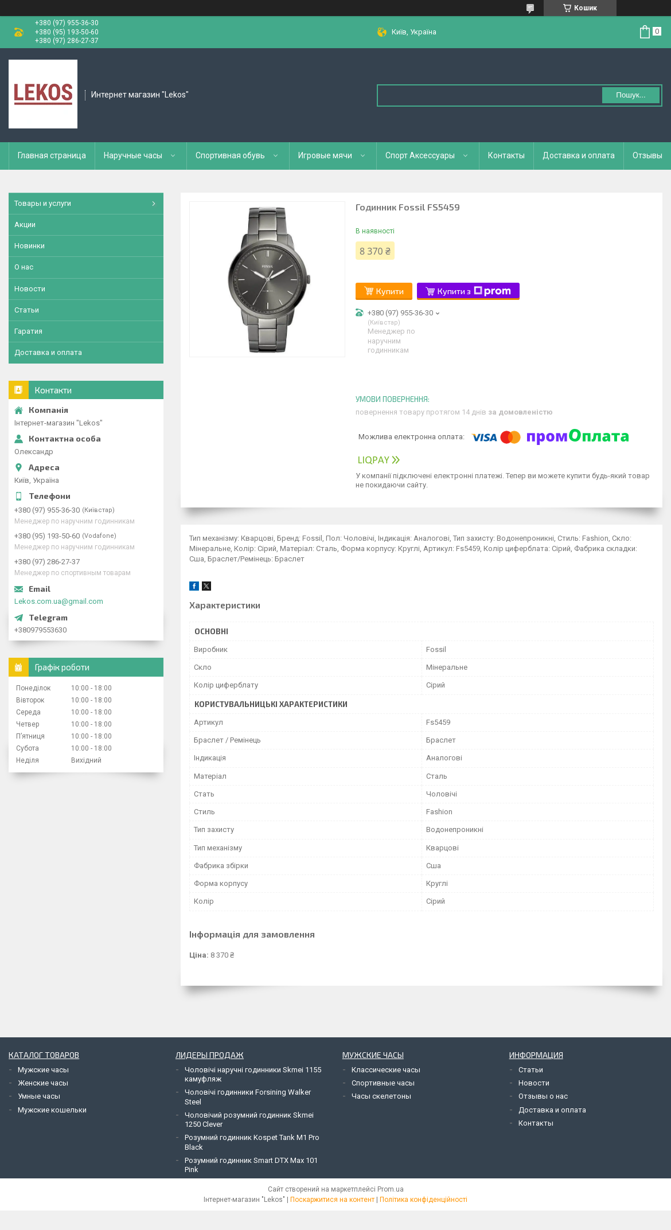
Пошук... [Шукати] (630, 95)
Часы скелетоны (381, 1096)
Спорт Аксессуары (420, 155)
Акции (25, 224)
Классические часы (386, 1069)
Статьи (26, 310)
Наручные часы (133, 155)
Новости (29, 288)
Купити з (474, 291)
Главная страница (52, 155)
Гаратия (28, 331)
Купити (390, 291)
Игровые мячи (325, 155)
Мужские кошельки (52, 1110)
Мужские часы (43, 1069)
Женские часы (43, 1083)
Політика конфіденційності (423, 1200)
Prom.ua (390, 1189)
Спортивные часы (383, 1083)
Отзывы (647, 155)
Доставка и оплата (579, 155)
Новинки (29, 245)
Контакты (506, 155)
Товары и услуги (42, 203)
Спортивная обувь (230, 155)
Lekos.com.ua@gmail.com (58, 601)
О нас (23, 267)
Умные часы (39, 1096)
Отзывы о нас (543, 1096)
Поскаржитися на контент (332, 1200)
